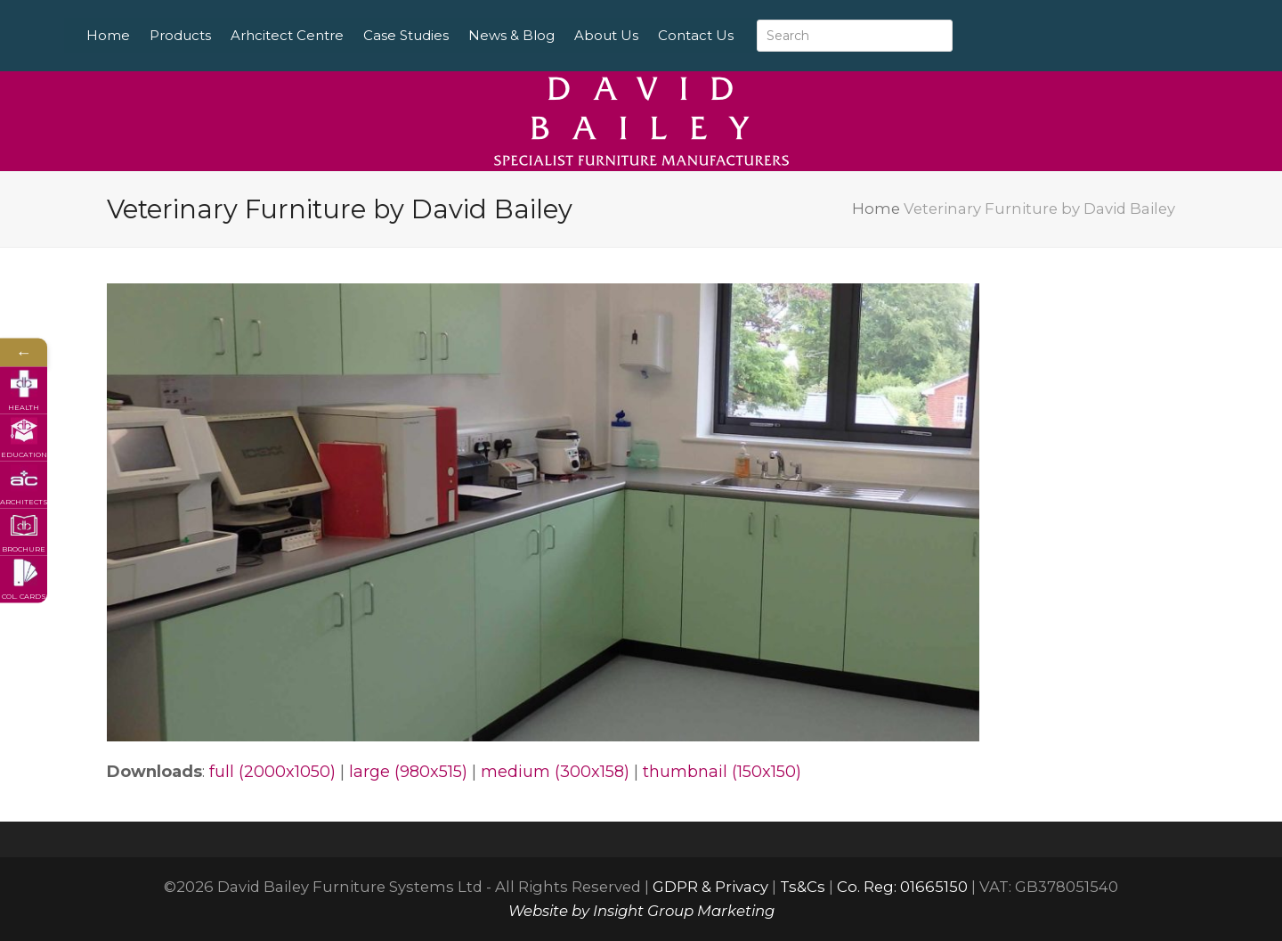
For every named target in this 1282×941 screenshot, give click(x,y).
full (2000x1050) (272, 771)
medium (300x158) (555, 771)
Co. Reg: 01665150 (902, 887)
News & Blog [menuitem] (557, 35)
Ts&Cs (802, 887)
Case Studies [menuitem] (451, 35)
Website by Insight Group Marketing (641, 911)
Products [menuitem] (225, 35)
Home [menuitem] (153, 35)
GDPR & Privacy (710, 887)
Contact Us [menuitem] (741, 35)
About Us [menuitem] (652, 35)
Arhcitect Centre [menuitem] (332, 35)
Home (876, 208)
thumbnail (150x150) (722, 771)
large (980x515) (408, 771)
